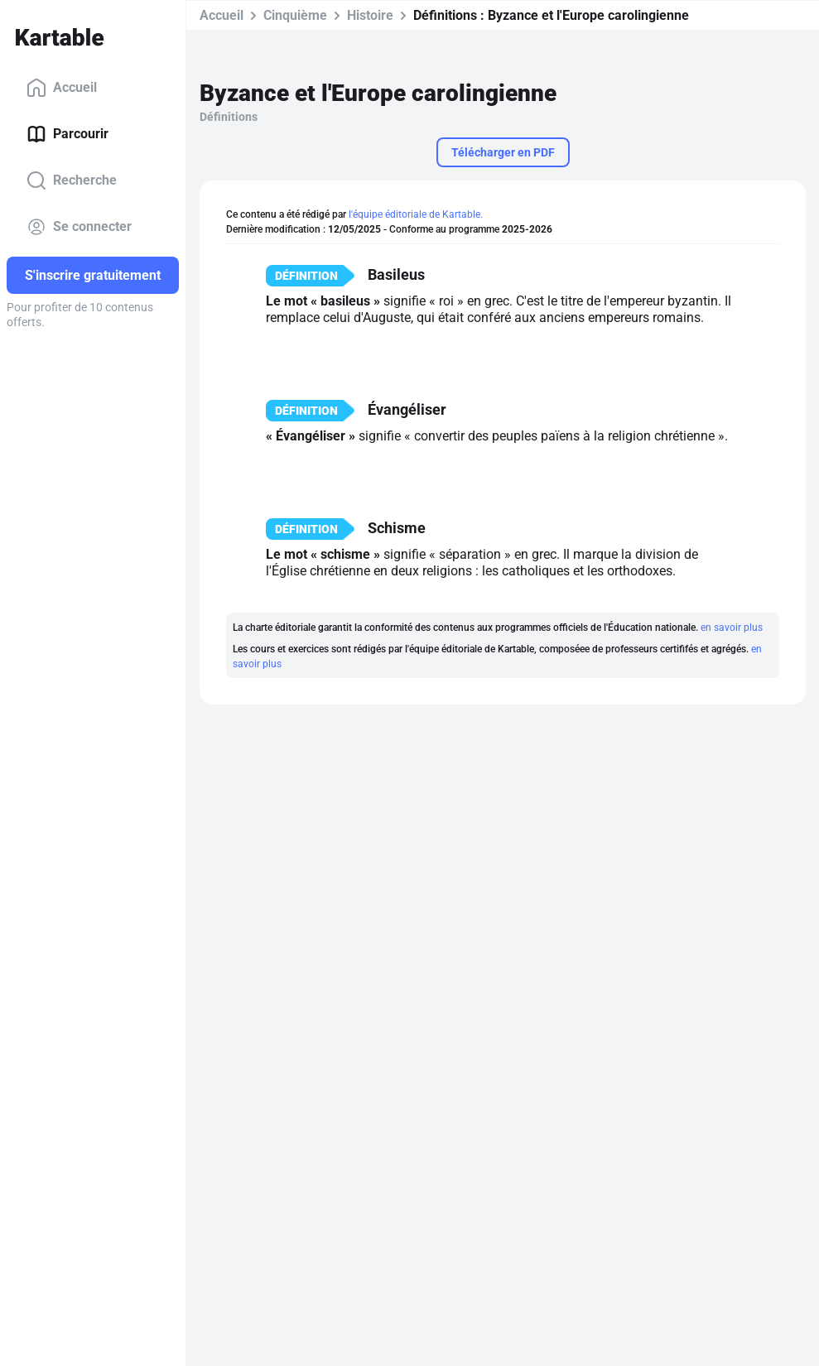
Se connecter (79, 227)
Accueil (61, 88)
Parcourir (67, 134)
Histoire (370, 15)
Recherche (71, 180)
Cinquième (295, 15)
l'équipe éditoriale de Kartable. (416, 214)
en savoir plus (732, 627)
